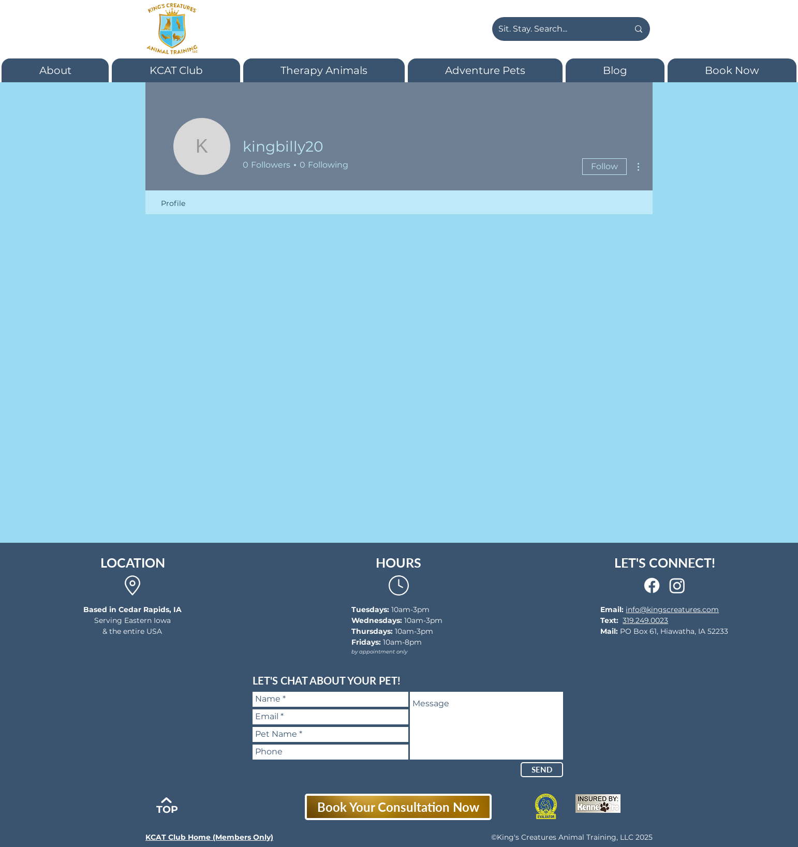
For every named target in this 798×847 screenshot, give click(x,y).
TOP (167, 809)
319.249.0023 (645, 620)
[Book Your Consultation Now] (398, 807)
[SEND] (542, 769)
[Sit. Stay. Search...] (555, 29)
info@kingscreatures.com (672, 609)
